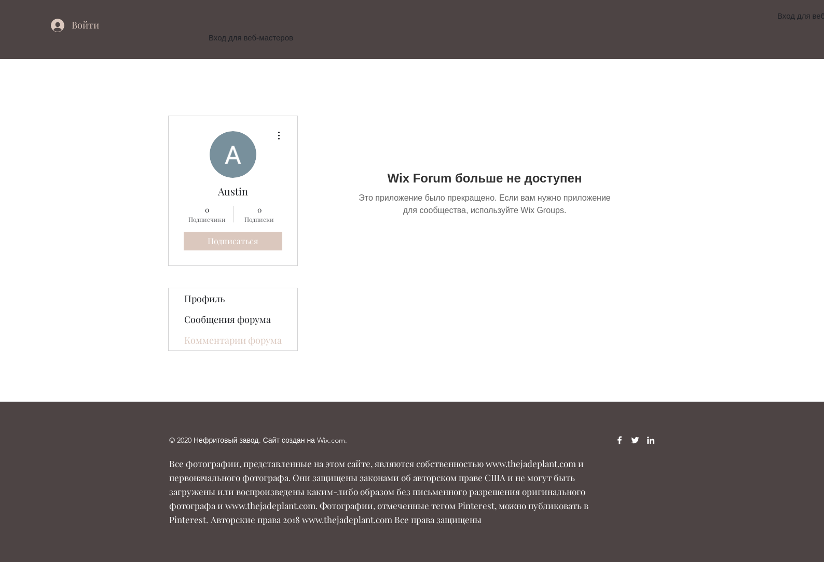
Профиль (204, 298)
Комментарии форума (233, 340)
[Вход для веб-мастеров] (251, 38)
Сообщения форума (227, 319)
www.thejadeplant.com (531, 463)
